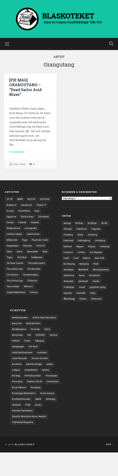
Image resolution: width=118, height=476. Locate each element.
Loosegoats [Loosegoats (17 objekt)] (32, 232)
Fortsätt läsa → (19, 154)
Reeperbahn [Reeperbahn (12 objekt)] (13, 250)
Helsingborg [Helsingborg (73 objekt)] (84, 243)
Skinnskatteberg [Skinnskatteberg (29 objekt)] (72, 280)
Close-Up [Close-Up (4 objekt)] (36, 342)
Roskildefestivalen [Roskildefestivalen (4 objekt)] (21, 421)
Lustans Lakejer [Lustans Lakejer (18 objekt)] (15, 238)
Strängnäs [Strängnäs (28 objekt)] (85, 286)
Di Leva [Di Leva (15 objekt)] (10, 213)
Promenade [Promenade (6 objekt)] (18, 396)
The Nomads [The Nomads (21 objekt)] (34, 274)
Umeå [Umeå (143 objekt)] (94, 292)
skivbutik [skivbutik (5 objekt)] (17, 427)
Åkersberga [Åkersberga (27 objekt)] (80, 304)
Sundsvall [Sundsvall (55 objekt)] (100, 286)
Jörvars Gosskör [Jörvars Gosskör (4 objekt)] (41, 372)
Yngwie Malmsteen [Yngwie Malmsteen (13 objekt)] (16, 299)
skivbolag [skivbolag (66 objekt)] (52, 421)
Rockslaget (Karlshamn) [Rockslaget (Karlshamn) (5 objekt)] (24, 415)
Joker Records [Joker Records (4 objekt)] (19, 372)
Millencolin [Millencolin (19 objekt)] (12, 244)
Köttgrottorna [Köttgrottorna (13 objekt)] (14, 232)
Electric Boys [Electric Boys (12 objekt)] (28, 219)
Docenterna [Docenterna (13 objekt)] (25, 213)
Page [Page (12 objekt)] (25, 244)
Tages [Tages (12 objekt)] (10, 262)
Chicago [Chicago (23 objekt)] (68, 231)
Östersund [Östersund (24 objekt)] (69, 310)
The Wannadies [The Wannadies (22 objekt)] (31, 280)
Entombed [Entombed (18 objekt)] (44, 219)
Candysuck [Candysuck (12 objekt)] (27, 207)
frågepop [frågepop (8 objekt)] (40, 354)
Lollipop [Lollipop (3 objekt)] (16, 384)
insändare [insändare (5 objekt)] (43, 366)
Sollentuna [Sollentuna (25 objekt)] (90, 280)
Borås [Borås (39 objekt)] (105, 225)
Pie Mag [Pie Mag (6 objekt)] (16, 390)
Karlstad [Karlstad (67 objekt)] (68, 250)
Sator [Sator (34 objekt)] (9, 256)
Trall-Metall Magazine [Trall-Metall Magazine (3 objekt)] (23, 445)
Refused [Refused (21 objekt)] (28, 250)
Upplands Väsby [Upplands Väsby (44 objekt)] (72, 298)
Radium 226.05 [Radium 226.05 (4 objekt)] (20, 403)
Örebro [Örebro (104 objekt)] (95, 304)
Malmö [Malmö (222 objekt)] (104, 262)
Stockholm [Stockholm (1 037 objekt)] (69, 286)
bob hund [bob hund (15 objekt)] (46, 201)
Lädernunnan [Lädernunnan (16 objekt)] (34, 238)
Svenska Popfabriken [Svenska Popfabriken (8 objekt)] (23, 433)
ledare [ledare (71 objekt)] (51, 378)
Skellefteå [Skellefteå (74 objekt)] (94, 274)
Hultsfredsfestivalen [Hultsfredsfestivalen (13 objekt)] (22, 366)
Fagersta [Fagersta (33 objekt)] (96, 231)
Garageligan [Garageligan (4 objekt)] (18, 360)
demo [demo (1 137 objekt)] (49, 342)
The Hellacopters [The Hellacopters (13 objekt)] (38, 268)
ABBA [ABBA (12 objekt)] (21, 201)
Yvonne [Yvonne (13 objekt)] (35, 299)
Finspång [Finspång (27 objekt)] (68, 237)
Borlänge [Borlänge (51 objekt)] (93, 225)
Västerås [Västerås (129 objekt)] (103, 298)
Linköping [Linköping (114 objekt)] (69, 256)
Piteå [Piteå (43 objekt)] (66, 274)
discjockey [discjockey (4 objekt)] (17, 348)
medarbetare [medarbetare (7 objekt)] (32, 384)
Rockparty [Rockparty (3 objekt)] (36, 409)
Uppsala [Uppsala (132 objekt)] (89, 298)
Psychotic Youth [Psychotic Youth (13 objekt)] (40, 244)
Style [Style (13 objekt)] (47, 256)
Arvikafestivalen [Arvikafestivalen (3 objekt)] (20, 330)
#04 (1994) (19, 167)
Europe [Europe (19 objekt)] (10, 226)
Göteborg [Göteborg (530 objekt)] (93, 237)
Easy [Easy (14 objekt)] (38, 213)
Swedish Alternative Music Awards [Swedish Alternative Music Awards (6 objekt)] (30, 439)
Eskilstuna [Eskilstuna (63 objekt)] (82, 231)
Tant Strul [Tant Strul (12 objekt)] (23, 262)
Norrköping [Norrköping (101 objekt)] (84, 268)
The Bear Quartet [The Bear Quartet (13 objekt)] (15, 268)
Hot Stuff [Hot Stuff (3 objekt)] (34, 360)
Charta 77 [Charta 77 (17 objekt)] (42, 207)
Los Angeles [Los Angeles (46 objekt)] (70, 262)
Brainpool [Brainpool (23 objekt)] (12, 207)
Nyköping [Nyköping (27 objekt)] (100, 268)
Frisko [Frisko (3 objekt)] (27, 354)
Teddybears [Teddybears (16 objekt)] (38, 262)
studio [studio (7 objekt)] (39, 427)
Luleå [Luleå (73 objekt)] (84, 262)
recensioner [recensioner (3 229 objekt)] (39, 403)
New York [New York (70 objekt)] (69, 268)
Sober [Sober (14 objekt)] (20, 256)
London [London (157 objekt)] (97, 256)
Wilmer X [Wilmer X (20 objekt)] (29, 293)
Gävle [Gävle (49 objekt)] (81, 237)
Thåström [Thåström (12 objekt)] (33, 286)
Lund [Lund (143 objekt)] (93, 262)
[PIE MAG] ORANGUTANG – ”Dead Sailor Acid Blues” (26, 89)
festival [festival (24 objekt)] (16, 354)
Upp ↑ (109, 467)
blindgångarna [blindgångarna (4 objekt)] (19, 342)
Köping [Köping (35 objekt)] (93, 250)
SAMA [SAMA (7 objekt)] (39, 421)
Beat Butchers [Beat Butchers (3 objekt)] (34, 335)
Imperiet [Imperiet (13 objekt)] (36, 226)
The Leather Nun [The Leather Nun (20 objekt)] (15, 274)
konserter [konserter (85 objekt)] (17, 378)
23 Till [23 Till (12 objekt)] (10, 201)
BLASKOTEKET (25, 467)
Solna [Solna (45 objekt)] (104, 280)
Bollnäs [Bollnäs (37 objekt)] (80, 225)
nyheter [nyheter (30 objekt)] (47, 384)
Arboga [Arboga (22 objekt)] (67, 225)
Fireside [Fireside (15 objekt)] (23, 226)
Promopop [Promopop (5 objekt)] (34, 396)
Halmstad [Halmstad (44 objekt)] (69, 243)
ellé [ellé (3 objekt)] (29, 348)
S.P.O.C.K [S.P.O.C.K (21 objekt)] (41, 250)
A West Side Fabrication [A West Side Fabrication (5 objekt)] (46, 330)
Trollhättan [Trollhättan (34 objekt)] (81, 292)
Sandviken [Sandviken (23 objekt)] (79, 274)
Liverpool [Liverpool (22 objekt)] (83, 256)
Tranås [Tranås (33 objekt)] (67, 292)
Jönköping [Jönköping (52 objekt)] (101, 243)
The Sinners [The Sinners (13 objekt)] (13, 280)
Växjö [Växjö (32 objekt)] (67, 304)
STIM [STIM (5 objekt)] (28, 427)
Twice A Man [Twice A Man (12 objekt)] (13, 293)
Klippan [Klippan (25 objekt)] (81, 250)
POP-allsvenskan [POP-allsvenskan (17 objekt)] (34, 390)
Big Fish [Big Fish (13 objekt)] (32, 201)
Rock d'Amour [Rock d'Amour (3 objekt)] (19, 409)
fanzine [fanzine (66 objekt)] (54, 348)
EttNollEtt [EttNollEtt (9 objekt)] (41, 348)
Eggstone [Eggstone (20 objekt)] (12, 219)
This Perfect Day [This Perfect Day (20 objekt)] (15, 286)
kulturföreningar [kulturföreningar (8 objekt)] (35, 378)
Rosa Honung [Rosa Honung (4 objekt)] (48, 415)
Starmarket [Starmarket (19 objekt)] (34, 256)
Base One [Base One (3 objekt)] (17, 335)
